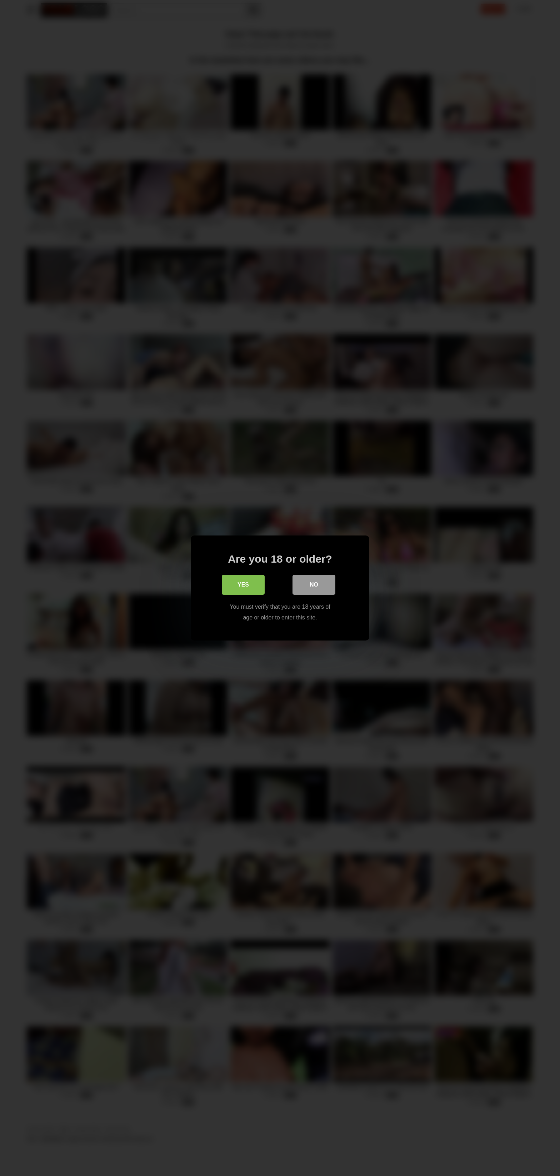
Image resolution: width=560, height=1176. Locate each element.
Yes (243, 585)
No (314, 585)
